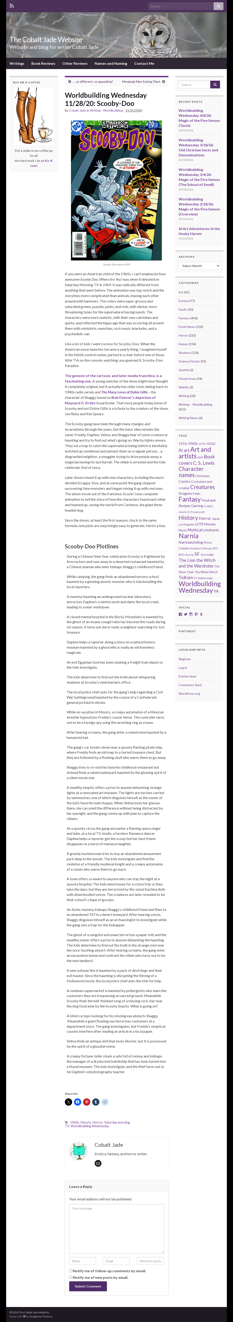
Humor (183, 344)
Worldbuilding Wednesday (90, 1126)
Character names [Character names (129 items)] (191, 471)
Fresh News (187, 327)
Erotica (184, 301)
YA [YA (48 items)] (216, 591)
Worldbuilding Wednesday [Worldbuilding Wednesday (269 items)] (200, 587)
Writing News (188, 418)
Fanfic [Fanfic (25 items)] (197, 493)
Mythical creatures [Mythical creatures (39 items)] (203, 530)
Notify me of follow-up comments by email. (109, 1271)
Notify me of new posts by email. (100, 1277)
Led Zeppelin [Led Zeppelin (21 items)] (186, 524)
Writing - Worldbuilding (106, 110)
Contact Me (144, 63)
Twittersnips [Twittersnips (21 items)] (205, 578)
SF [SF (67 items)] (197, 554)
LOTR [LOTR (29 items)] (199, 524)
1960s (74, 1122)
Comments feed (190, 685)
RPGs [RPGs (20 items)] (182, 554)
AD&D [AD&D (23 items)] (211, 443)
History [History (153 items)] (188, 517)
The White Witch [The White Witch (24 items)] (206, 572)
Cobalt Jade (77, 110)
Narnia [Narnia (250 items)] (188, 536)
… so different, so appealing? (93, 81)
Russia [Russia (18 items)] (190, 554)
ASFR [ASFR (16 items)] (200, 457)
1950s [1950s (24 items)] (183, 443)
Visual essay (187, 378)
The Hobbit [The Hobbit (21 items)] (207, 554)
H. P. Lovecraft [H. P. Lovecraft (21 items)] (196, 512)
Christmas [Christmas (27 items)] (202, 476)
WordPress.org (189, 693)
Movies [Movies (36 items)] (210, 524)
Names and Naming (111, 63)
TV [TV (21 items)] (195, 578)
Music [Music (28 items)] (183, 530)
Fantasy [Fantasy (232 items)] (190, 499)
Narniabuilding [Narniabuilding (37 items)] (191, 542)
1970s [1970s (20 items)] (202, 443)
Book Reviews (43, 63)
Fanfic (183, 309)
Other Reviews (75, 63)
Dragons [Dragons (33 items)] (185, 493)
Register (185, 659)
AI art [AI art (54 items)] (184, 450)
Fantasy (184, 318)
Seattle (184, 370)
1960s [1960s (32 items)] (193, 443)
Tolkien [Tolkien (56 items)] (186, 577)
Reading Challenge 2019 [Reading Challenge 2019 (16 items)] (204, 548)
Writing (184, 396)
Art (181, 292)
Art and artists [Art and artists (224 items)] (195, 452)
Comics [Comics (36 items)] (184, 481)
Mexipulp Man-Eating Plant (141, 81)
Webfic (184, 387)
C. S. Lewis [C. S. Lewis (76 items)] (204, 463)
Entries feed (187, 676)
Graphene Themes (41, 1316)
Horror (98, 1122)
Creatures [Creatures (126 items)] (202, 487)
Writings (17, 63)
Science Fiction (189, 361)
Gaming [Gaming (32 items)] (197, 506)
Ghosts (85, 1122)
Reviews (185, 353)
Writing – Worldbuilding (195, 404)
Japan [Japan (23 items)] (216, 518)
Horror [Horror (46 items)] (205, 518)
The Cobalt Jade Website (46, 39)
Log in (183, 668)
